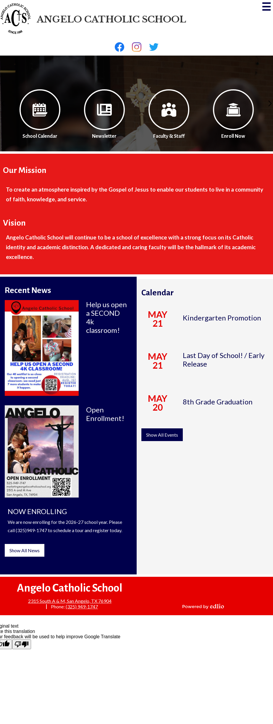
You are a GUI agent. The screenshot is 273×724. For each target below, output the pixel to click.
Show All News (24, 550)
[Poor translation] (21, 644)
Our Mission (24, 170)
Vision (14, 222)
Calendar (157, 292)
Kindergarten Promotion (222, 317)
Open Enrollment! (105, 413)
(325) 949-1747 (82, 606)
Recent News (28, 290)
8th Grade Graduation (218, 401)
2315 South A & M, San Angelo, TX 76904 (70, 601)
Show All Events (162, 435)
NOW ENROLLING (37, 511)
